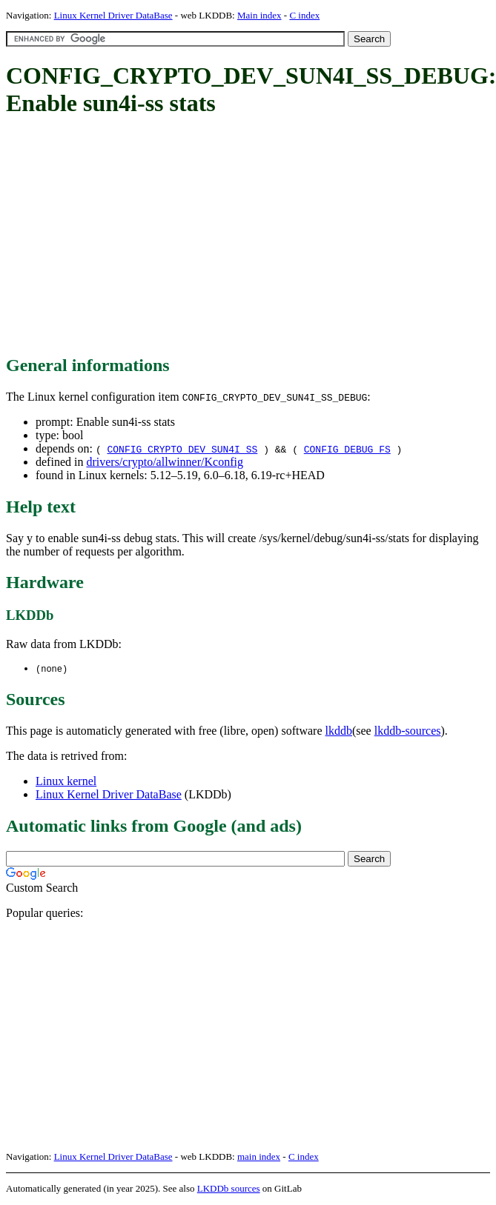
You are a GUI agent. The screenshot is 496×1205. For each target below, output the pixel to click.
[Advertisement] (247, 237)
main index (258, 1157)
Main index (259, 15)
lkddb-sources (407, 731)
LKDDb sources (228, 1189)
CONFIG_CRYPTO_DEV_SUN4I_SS (182, 448)
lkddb (338, 731)
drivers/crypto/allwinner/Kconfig (164, 461)
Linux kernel (66, 781)
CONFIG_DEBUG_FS (347, 448)
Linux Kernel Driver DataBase (113, 15)
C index (304, 15)
